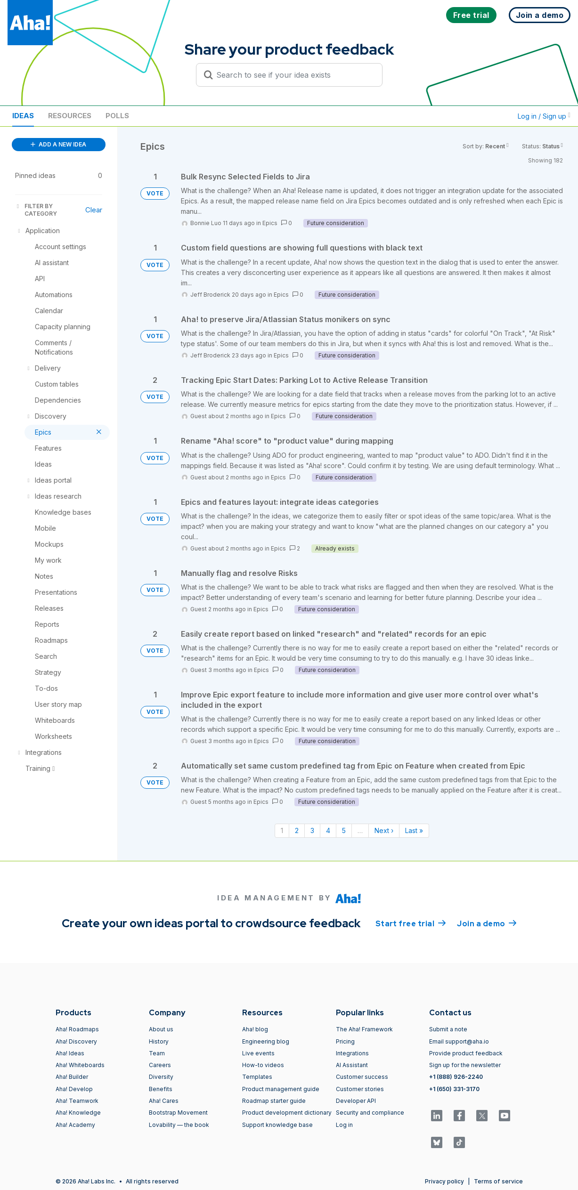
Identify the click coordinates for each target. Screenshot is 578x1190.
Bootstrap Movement (178, 1112)
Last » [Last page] (414, 830)
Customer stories (360, 1089)
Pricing (345, 1041)
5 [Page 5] (344, 830)
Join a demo (486, 923)
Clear (93, 209)
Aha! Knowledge (78, 1112)
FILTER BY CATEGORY (36, 209)
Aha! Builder (72, 1076)
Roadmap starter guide (274, 1100)
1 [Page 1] (282, 830)
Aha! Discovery (76, 1041)
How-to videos (263, 1065)
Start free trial (410, 923)
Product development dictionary (287, 1112)
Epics (269, 223)
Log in (344, 1124)
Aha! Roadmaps (77, 1029)
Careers (160, 1065)
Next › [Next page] (383, 830)
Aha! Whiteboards (80, 1065)
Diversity (161, 1076)
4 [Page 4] (328, 830)
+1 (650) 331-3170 (454, 1089)
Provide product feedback (466, 1053)
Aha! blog (255, 1029)
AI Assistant (352, 1065)
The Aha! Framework (364, 1029)
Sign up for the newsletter (465, 1065)
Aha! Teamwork (77, 1100)
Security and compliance (370, 1112)
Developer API (356, 1100)
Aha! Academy (75, 1124)
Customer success (362, 1076)
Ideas (23, 115)
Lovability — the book (179, 1124)
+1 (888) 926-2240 (456, 1076)
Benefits (160, 1089)
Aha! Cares (164, 1100)
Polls (117, 115)
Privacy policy (444, 1181)
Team (157, 1053)
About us (161, 1029)
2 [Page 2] (297, 830)
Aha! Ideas (70, 1053)
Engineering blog (265, 1041)
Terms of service (498, 1181)
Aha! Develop (74, 1089)
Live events (258, 1053)
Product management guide (280, 1089)
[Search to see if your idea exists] (293, 75)
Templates (257, 1076)
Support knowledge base (277, 1124)
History (159, 1041)
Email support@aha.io (459, 1041)
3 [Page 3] (312, 830)
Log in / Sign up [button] (544, 116)
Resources (69, 115)
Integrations (352, 1053)
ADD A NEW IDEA (58, 144)
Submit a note (448, 1029)
